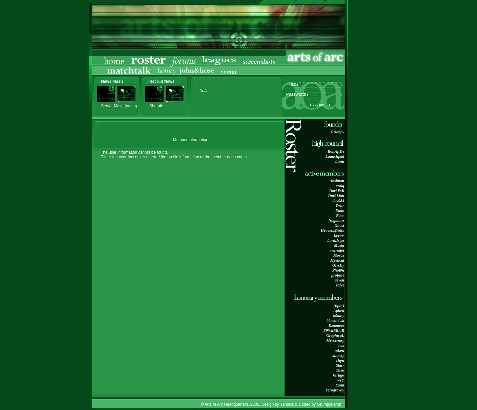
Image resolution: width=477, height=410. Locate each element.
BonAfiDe (336, 151)
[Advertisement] (369, 104)
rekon (339, 350)
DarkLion (336, 195)
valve (340, 285)
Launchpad (334, 156)
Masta (339, 245)
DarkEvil (336, 190)
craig (340, 185)
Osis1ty (338, 265)
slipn (340, 360)
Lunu (339, 161)
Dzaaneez (336, 325)
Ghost (339, 225)
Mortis (338, 255)
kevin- (339, 235)
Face (340, 215)
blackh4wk (335, 320)
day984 (338, 200)
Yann (340, 385)
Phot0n (338, 270)
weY (340, 380)
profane (337, 275)
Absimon (337, 181)
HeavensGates (332, 230)
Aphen (338, 310)
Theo (340, 370)
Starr (340, 365)
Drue (340, 205)
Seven (339, 280)
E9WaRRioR (333, 330)
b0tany (338, 315)
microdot (337, 250)
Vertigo (338, 375)
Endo (339, 210)
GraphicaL (335, 335)
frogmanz (336, 220)
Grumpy (337, 131)
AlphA (339, 305)
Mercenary (335, 340)
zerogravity (335, 390)
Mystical (337, 260)
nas (341, 345)
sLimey (338, 355)
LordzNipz (335, 240)
